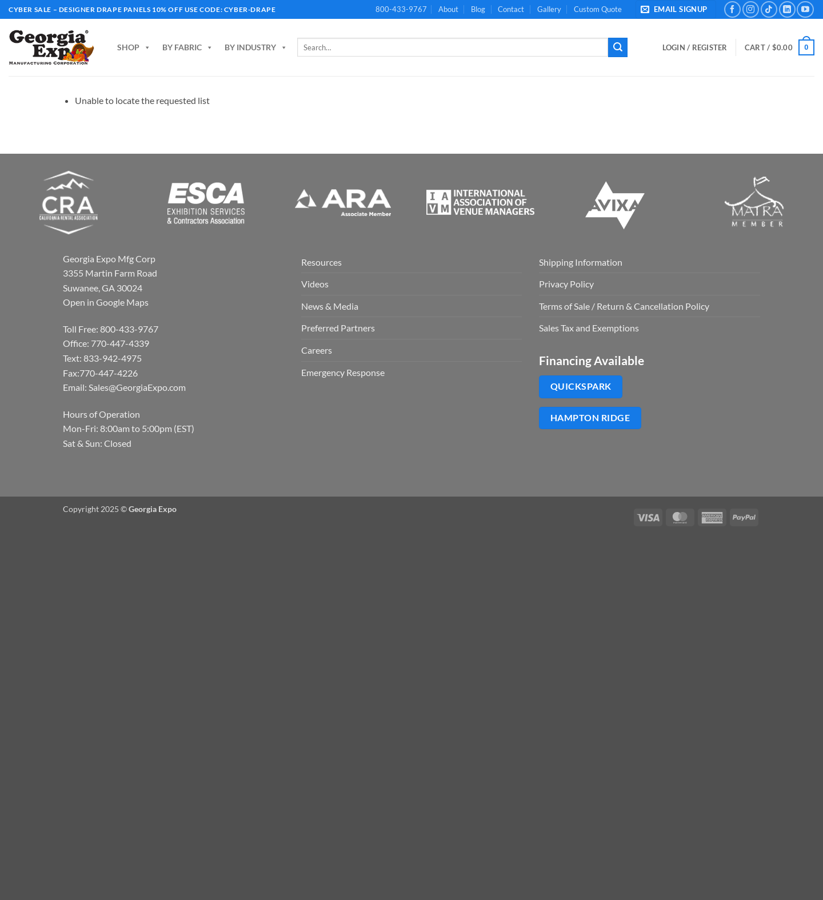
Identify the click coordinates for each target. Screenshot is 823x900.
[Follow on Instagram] (750, 9)
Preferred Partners (338, 327)
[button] (676, 9)
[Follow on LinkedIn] (787, 9)
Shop (134, 47)
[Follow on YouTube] (805, 9)
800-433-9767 (401, 9)
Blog (478, 9)
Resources (321, 262)
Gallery (549, 9)
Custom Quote (598, 9)
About (448, 9)
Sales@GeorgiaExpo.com (137, 387)
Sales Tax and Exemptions (589, 327)
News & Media (329, 306)
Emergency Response (343, 372)
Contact (511, 9)
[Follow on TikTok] (769, 9)
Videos (315, 283)
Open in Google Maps (106, 302)
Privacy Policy (566, 283)
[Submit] (618, 47)
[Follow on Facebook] (732, 9)
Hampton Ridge (590, 418)
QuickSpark (581, 386)
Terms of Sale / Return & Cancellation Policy (624, 306)
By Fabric (187, 47)
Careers (316, 350)
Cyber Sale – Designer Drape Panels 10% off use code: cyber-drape (142, 9)
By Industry (256, 47)
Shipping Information (580, 262)
